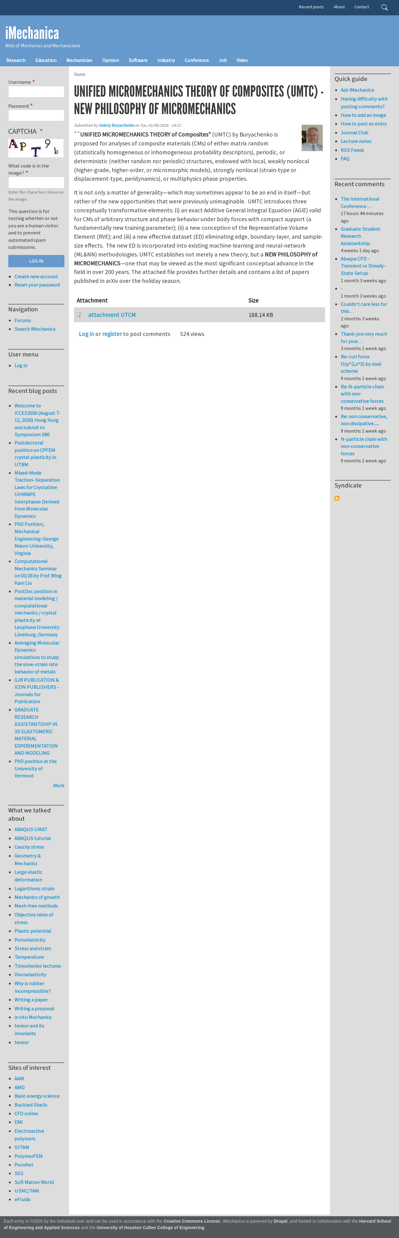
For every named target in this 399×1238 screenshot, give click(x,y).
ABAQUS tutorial (32, 838)
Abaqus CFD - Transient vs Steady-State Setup (363, 265)
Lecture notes (356, 141)
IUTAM (21, 1147)
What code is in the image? (28, 169)
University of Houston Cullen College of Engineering (150, 1227)
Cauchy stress (29, 846)
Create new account (36, 276)
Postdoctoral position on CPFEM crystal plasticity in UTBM (35, 453)
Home (79, 74)
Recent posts (311, 7)
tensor (21, 1042)
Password (18, 105)
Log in (86, 333)
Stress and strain (32, 948)
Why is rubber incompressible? (32, 987)
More (58, 785)
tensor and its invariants (29, 1029)
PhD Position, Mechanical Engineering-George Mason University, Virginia (36, 538)
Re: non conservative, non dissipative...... (364, 420)
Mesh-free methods (36, 905)
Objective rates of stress (33, 918)
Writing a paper (31, 999)
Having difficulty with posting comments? (364, 102)
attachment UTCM (112, 314)
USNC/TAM (26, 1190)
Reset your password (37, 284)
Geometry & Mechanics (27, 859)
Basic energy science (36, 1096)
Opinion (110, 60)
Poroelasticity (29, 939)
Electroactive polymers (29, 1135)
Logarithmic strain (34, 888)
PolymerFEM (28, 1156)
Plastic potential (32, 931)
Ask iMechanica (357, 90)
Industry (166, 60)
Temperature (29, 957)
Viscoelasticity (30, 974)
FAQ (345, 158)
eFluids (22, 1199)
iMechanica (32, 33)
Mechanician (79, 60)
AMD (19, 1087)
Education (45, 60)
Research (15, 60)
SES (18, 1173)
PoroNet (23, 1164)
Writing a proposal (34, 1008)
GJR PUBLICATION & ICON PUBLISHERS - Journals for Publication (36, 691)
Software (138, 60)
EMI (18, 1122)
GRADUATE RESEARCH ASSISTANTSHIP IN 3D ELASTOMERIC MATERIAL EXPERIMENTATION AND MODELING (36, 731)
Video (242, 60)
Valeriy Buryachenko (116, 125)
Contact (362, 7)
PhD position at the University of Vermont (35, 768)
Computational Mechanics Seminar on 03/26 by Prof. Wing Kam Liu (38, 572)
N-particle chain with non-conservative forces (364, 446)
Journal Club (354, 132)
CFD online (26, 1113)
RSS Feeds (352, 150)
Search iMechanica (34, 329)
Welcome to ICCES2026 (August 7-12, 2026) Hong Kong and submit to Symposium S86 (37, 420)
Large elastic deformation (28, 876)
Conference (197, 60)
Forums (22, 320)
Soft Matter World (34, 1182)
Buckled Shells (30, 1104)
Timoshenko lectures (37, 965)
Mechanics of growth (37, 897)
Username (19, 82)
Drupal (281, 1221)
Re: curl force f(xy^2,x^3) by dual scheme (361, 363)
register (112, 333)
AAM (19, 1078)
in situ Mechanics (33, 1017)
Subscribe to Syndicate (337, 498)
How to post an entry (364, 123)
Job (223, 60)
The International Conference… (360, 202)
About (339, 7)
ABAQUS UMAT (30, 829)
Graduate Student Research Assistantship (360, 236)
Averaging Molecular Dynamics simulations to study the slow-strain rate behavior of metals (36, 657)
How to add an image (363, 115)
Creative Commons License (192, 1221)
